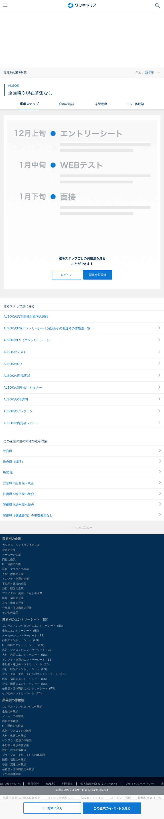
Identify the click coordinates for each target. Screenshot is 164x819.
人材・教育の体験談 (14, 735)
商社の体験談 (10, 721)
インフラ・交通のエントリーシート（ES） (28, 659)
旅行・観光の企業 (13, 588)
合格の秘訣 (67, 104)
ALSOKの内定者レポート (82, 423)
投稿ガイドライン (92, 798)
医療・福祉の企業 (13, 598)
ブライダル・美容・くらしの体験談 (23, 754)
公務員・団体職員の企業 (17, 607)
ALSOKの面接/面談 (82, 375)
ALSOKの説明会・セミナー (82, 387)
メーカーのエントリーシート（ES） (24, 635)
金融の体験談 (10, 711)
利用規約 (67, 783)
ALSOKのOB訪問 (82, 399)
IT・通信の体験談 (12, 725)
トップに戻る (82, 527)
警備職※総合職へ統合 (82, 504)
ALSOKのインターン (82, 411)
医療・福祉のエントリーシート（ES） (25, 678)
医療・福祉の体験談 (14, 759)
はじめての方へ (10, 783)
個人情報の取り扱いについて (99, 783)
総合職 (82, 451)
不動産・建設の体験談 (15, 745)
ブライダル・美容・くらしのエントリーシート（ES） (34, 674)
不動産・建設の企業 (14, 583)
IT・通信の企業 (11, 564)
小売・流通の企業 (13, 602)
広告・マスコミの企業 (15, 569)
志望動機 (101, 104)
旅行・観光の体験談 (14, 750)
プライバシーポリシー (139, 783)
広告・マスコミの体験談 (17, 730)
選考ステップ (29, 104)
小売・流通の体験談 (14, 764)
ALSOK (13, 85)
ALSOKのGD (82, 364)
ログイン (66, 274)
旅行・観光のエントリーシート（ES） (25, 669)
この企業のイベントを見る (112, 808)
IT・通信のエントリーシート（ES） (24, 645)
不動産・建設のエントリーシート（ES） (26, 664)
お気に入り (52, 808)
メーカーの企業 (11, 554)
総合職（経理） (82, 461)
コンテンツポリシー (60, 798)
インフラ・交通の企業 (15, 578)
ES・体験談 (136, 104)
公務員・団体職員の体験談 (18, 769)
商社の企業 (9, 559)
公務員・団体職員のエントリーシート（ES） (29, 688)
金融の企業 (9, 550)
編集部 (50, 783)
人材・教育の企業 (13, 574)
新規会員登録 (97, 274)
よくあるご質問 (121, 798)
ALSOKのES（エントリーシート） (82, 340)
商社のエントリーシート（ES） (21, 640)
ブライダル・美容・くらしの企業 (22, 593)
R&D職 (82, 472)
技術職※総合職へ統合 (82, 494)
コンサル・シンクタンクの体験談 (22, 706)
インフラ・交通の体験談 (17, 740)
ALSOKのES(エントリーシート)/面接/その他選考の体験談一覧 (82, 328)
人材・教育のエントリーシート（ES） (25, 654)
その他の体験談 (11, 774)
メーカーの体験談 (13, 716)
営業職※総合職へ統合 (82, 483)
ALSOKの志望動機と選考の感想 (26, 316)
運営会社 (33, 783)
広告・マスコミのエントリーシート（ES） (28, 649)
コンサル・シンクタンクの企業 (21, 545)
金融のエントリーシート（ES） (21, 630)
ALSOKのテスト (82, 352)
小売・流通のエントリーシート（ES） (25, 683)
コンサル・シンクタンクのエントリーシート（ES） (33, 625)
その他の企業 (10, 612)
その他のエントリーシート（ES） (22, 693)
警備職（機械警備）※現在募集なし (82, 515)
